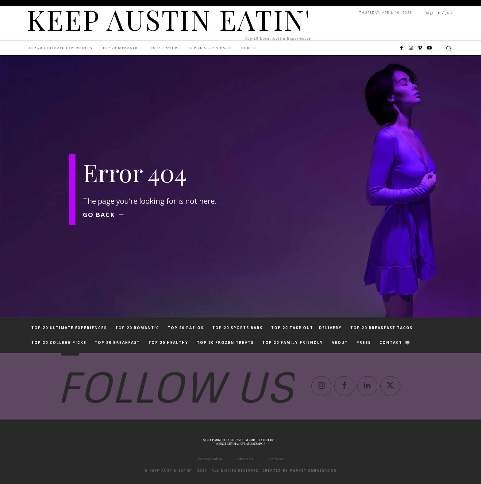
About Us (245, 458)
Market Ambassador (249, 443)
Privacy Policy (210, 458)
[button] (448, 48)
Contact (276, 458)
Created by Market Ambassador (299, 470)
